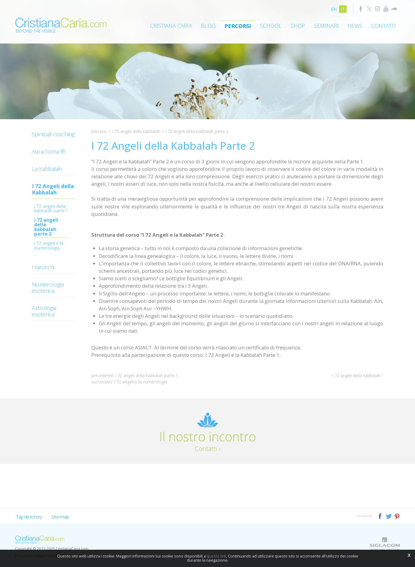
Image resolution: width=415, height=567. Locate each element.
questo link (216, 556)
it (343, 9)
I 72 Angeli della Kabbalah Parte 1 (146, 375)
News (354, 25)
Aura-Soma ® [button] (48, 151)
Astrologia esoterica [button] (44, 311)
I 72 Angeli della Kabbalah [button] (53, 189)
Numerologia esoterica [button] (48, 287)
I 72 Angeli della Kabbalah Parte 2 (46, 227)
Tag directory (29, 517)
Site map (60, 517)
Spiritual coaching (53, 134)
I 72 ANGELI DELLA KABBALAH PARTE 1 (51, 209)
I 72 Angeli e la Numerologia (48, 246)
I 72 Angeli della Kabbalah (136, 131)
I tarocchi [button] (43, 267)
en (334, 9)
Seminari (326, 25)
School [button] (271, 25)
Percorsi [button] (237, 26)
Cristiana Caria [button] (171, 25)
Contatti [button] (383, 25)
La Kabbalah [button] (47, 168)
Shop (298, 25)
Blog (208, 25)
